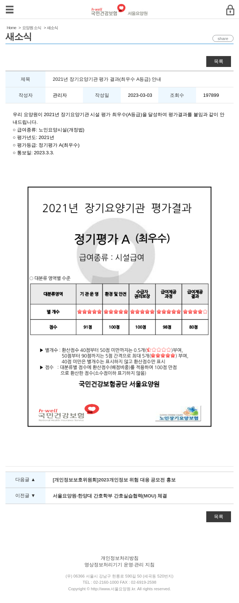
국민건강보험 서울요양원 (119, 10)
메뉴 (9, 9)
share (220, 38)
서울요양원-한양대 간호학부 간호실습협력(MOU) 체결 (110, 496)
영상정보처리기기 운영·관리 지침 (119, 564)
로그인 (230, 10)
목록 (218, 61)
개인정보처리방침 (120, 558)
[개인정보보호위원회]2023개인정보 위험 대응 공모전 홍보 (114, 480)
